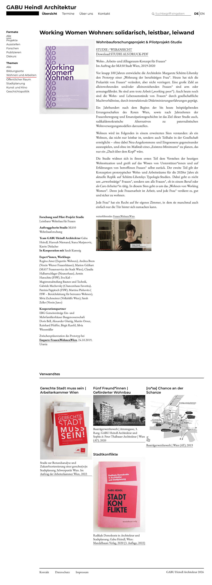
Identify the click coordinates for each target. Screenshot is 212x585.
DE (196, 14)
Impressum (82, 572)
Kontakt (104, 14)
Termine (68, 14)
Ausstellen (13, 44)
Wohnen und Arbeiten (21, 75)
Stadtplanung (15, 83)
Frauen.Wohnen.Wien (124, 216)
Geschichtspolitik (17, 91)
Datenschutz (62, 572)
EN (202, 14)
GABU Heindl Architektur (41, 7)
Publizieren (13, 52)
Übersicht (49, 14)
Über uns (86, 14)
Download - (122, 54)
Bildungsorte (15, 71)
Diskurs (11, 56)
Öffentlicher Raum (18, 79)
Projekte (12, 40)
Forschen (12, 48)
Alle (8, 36)
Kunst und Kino (16, 87)
